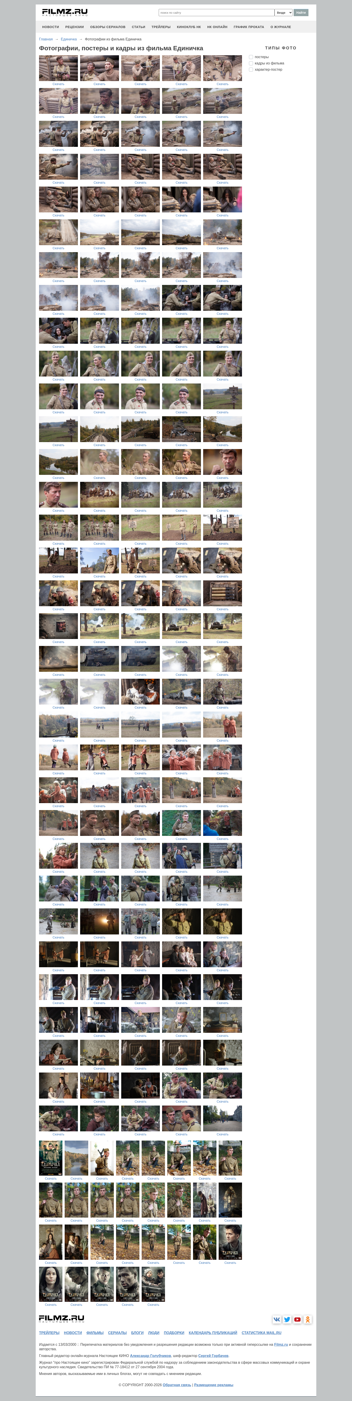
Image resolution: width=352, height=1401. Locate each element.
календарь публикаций (213, 1333)
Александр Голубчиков (150, 1356)
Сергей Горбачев (213, 1356)
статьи (138, 27)
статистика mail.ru (262, 1333)
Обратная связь (177, 1385)
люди (153, 1333)
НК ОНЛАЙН (217, 27)
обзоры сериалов (108, 27)
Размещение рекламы (213, 1385)
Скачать (58, 84)
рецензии (74, 27)
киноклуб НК (189, 27)
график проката (249, 27)
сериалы (117, 1333)
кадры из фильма (269, 63)
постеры (262, 57)
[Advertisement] (282, 150)
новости (50, 27)
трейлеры (161, 27)
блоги (137, 1333)
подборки (174, 1333)
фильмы (94, 1333)
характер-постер (268, 69)
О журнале (281, 27)
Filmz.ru (281, 1344)
